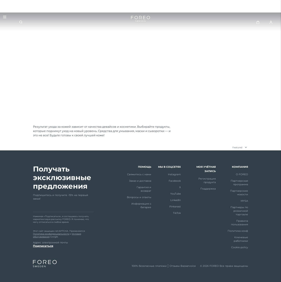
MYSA (244, 200)
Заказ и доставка (140, 180)
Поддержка (208, 188)
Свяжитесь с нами (139, 174)
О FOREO (242, 174)
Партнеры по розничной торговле (239, 211)
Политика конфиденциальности (51, 233)
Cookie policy (239, 247)
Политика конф (238, 230)
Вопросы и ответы (139, 197)
